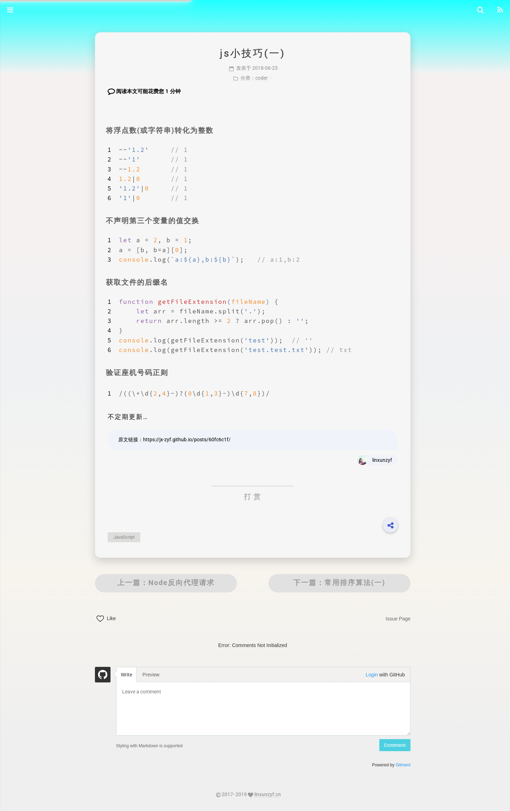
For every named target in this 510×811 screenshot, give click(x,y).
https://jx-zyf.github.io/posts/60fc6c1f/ (194, 439)
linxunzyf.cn (272, 794)
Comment (389, 745)
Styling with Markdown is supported (156, 745)
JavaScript (131, 536)
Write (133, 674)
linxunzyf (376, 460)
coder (262, 77)
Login (365, 674)
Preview (158, 674)
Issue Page (391, 618)
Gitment (396, 764)
